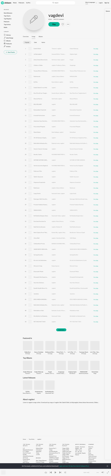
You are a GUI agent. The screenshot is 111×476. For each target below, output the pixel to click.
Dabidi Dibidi (37, 48)
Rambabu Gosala (56, 310)
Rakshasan (36, 188)
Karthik (25, 454)
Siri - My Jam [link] (78, 451)
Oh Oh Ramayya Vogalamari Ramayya (44, 137)
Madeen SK (59, 227)
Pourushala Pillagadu (39, 126)
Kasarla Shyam (55, 93)
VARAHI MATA (37, 210)
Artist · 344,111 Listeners (56, 19)
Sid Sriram (54, 59)
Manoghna (65, 65)
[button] (90, 2)
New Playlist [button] (10, 52)
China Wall (36, 238)
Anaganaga (72, 65)
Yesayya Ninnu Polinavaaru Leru (42, 71)
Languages (90, 2)
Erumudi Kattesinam (39, 115)
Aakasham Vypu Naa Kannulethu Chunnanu (45, 121)
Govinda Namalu (53, 451)
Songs (33, 36)
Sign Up (106, 2)
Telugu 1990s (65, 450)
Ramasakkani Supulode (40, 110)
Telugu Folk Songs (66, 451)
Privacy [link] (95, 456)
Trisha (37, 453)
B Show (63, 310)
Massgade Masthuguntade (41, 277)
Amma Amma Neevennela (40, 59)
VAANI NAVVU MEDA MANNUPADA (43, 249)
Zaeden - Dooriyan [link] (80, 447)
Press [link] (89, 453)
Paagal (71, 59)
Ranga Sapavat (55, 266)
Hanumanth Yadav (56, 215)
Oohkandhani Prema (39, 243)
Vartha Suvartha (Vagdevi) (41, 165)
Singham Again (73, 54)
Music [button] (15, 2)
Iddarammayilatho (53, 462)
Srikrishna (68, 54)
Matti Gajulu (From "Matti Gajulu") (43, 232)
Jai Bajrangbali (38, 54)
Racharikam (73, 132)
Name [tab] (43, 42)
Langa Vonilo (37, 193)
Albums (41, 36)
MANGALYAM (73, 76)
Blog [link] (89, 450)
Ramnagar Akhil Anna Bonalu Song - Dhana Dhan (47, 199)
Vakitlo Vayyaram (38, 176)
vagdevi (56, 15)
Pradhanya (59, 65)
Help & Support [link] (92, 458)
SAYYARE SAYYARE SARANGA (41, 160)
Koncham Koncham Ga (40, 221)
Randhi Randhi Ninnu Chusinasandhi (43, 288)
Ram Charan (26, 462)
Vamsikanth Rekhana (61, 238)
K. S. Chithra (26, 451)
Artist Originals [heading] (80, 444)
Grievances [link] (91, 459)
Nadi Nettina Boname (39, 227)
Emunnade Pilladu (38, 271)
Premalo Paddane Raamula (41, 204)
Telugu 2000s (65, 448)
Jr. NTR (38, 454)
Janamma (36, 294)
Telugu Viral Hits (66, 453)
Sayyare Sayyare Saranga (40, 149)
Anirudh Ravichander (28, 456)
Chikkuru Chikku (38, 65)
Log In (101, 2)
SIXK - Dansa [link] (78, 450)
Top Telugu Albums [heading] (52, 445)
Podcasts (21, 2)
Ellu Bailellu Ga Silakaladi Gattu (42, 316)
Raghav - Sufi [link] (78, 448)
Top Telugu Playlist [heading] (65, 445)
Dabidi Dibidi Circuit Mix (40, 87)
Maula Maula (37, 132)
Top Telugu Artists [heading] (26, 445)
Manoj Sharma (59, 221)
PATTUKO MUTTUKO (39, 321)
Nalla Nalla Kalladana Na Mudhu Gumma (44, 143)
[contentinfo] (61, 458)
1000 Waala (73, 238)
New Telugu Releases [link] (41, 460)
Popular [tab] (27, 42)
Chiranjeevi (39, 450)
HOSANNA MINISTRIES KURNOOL (60, 71)
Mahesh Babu (39, 448)
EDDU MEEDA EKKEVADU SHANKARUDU (45, 299)
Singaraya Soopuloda (39, 182)
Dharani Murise (38, 98)
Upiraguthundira (38, 255)
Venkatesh (38, 451)
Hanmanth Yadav (56, 193)
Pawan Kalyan (26, 459)
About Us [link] (90, 447)
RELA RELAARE (38, 104)
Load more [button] (61, 330)
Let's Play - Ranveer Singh (95, 352)
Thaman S (54, 48)
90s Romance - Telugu (67, 456)
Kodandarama (38, 391)
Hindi (86, 3)
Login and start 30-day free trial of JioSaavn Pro (74, 466)
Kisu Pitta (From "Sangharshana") (43, 93)
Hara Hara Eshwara (39, 282)
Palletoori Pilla (38, 171)
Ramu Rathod (55, 82)
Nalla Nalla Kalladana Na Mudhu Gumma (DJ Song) (47, 305)
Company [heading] (91, 444)
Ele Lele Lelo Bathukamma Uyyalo (43, 260)
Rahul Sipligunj (55, 132)
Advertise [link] (90, 454)
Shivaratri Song (38, 266)
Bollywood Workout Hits (50, 352)
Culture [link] (90, 448)
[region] (61, 439)
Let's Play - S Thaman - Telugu (72, 352)
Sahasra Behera (60, 76)
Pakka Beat (28, 352)
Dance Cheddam (38, 352)
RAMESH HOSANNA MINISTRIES (60, 243)
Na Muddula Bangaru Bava (41, 215)
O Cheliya (72, 221)
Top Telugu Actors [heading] (39, 445)
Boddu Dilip (55, 232)
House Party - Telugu (61, 352)
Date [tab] (35, 42)
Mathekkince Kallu (39, 310)
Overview (26, 36)
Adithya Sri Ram (64, 93)
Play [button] (54, 24)
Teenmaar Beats (83, 352)
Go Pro (28, 2)
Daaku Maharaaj (74, 48)
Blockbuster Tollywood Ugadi (77, 232)
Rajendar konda (56, 143)
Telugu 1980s (65, 454)
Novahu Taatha (38, 154)
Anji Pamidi (54, 98)
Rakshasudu (37, 76)
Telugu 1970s (65, 457)
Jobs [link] (89, 451)
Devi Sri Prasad (27, 453)
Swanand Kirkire (56, 54)
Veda (58, 59)
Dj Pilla (35, 82)
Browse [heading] (38, 457)
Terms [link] (90, 456)
